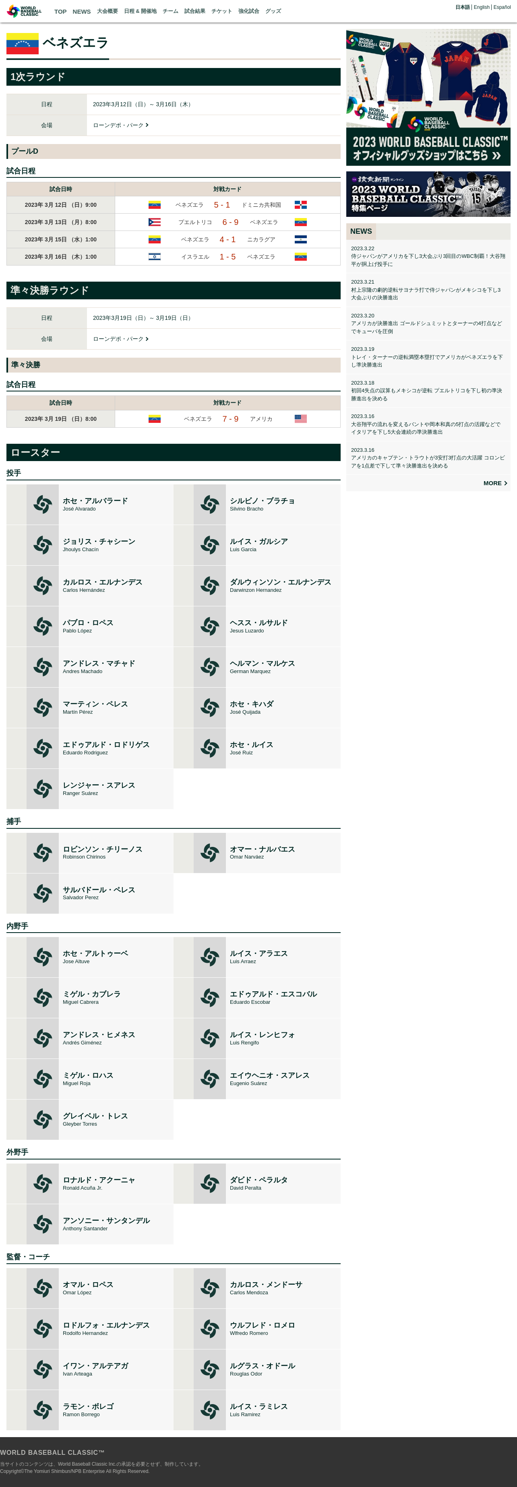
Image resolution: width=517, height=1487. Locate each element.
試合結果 (194, 11)
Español (502, 7)
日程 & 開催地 (140, 11)
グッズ (273, 11)
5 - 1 (222, 204)
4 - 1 (227, 239)
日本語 (462, 7)
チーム (170, 11)
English (482, 7)
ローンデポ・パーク (118, 125)
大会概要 (107, 11)
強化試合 (248, 11)
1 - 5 (227, 256)
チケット (221, 11)
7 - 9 (230, 418)
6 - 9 (230, 222)
